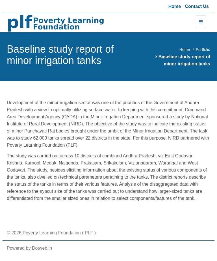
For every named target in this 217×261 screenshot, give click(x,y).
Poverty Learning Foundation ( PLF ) (58, 232)
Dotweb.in (42, 248)
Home (174, 6)
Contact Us (197, 6)
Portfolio (203, 49)
